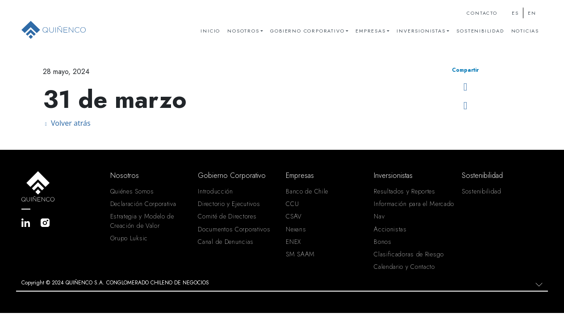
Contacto (482, 13)
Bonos (383, 241)
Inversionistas (421, 30)
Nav (379, 216)
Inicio (210, 30)
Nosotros (243, 30)
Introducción (215, 191)
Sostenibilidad (480, 30)
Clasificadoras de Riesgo (409, 254)
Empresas (370, 30)
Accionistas (390, 229)
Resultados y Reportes (404, 191)
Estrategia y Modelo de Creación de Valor (142, 221)
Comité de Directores (227, 216)
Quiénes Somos (132, 191)
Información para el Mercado (414, 203)
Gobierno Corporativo (307, 30)
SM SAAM (300, 254)
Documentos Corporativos (234, 229)
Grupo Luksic (129, 238)
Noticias (525, 30)
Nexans (296, 229)
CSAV (294, 216)
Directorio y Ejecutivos (229, 203)
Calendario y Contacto (404, 266)
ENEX (293, 241)
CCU (292, 203)
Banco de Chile (307, 191)
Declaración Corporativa (143, 203)
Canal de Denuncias (226, 241)
